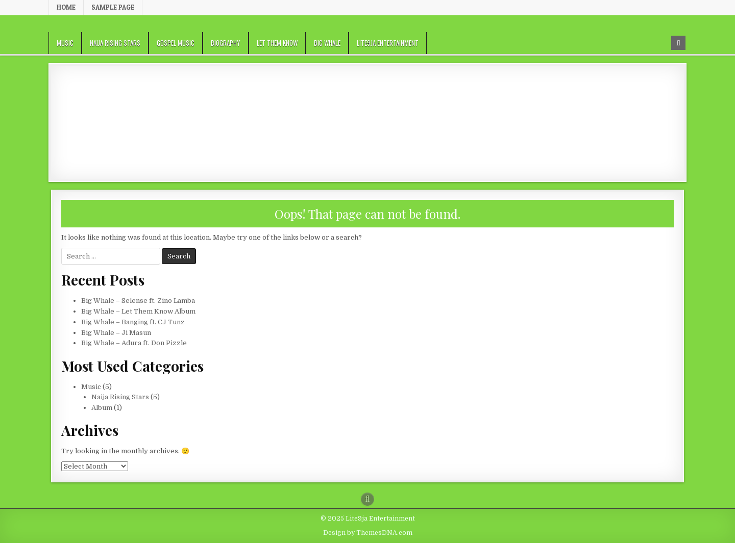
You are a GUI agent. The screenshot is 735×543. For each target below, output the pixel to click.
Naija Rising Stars (115, 43)
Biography (225, 43)
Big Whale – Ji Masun (116, 333)
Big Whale (327, 43)
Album (101, 407)
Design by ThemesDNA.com (367, 532)
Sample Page (112, 7)
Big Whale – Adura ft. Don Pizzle (134, 343)
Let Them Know (277, 43)
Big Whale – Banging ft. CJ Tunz (133, 322)
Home (66, 7)
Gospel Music (175, 43)
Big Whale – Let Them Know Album (138, 311)
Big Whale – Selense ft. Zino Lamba (138, 300)
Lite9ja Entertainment (388, 43)
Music (65, 43)
